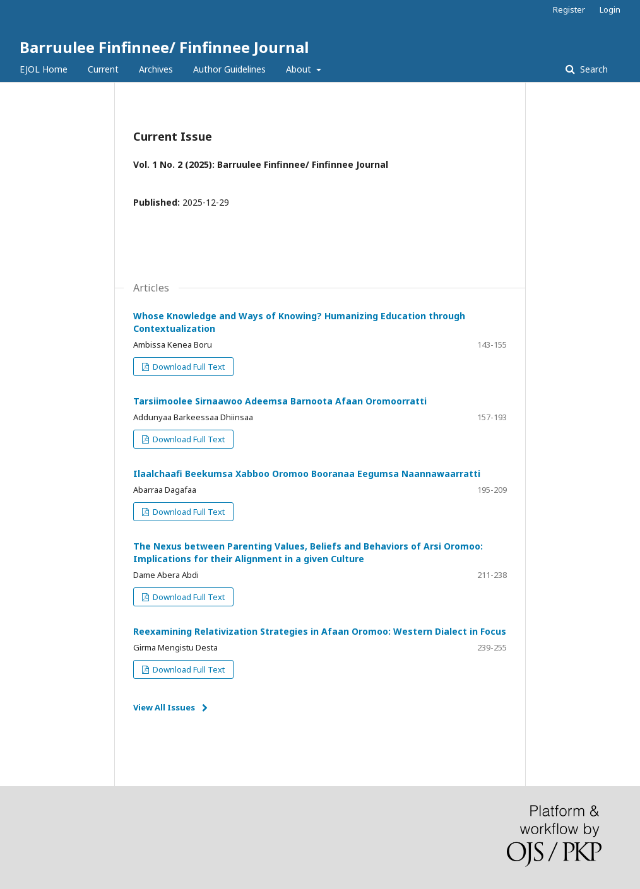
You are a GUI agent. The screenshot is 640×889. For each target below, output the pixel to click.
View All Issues (164, 707)
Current (103, 69)
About (300, 69)
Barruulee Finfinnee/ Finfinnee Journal (164, 47)
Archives (156, 69)
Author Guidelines (229, 69)
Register (569, 9)
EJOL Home (44, 69)
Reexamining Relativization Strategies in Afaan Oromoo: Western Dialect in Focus (319, 631)
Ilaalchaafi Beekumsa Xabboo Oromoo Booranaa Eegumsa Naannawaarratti (306, 474)
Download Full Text (188, 366)
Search (593, 69)
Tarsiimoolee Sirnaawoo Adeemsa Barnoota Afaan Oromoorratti (280, 401)
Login (610, 9)
